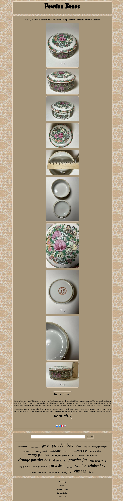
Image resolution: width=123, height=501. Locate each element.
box (47, 455)
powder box (62, 445)
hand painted (41, 451)
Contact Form (62, 489)
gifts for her (42, 472)
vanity (80, 466)
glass (45, 446)
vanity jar (35, 455)
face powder (96, 460)
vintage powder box (34, 459)
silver (78, 446)
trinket (81, 455)
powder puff (28, 451)
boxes (91, 472)
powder (56, 465)
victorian (92, 455)
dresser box (22, 447)
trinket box (96, 466)
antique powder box (64, 455)
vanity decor (54, 472)
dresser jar (59, 460)
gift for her (24, 466)
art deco (95, 450)
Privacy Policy (62, 493)
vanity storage (67, 452)
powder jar (78, 459)
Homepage (62, 482)
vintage (80, 471)
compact (87, 447)
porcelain (70, 467)
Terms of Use (62, 497)
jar (106, 461)
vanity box (66, 472)
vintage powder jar (99, 447)
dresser (33, 472)
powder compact (34, 447)
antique (55, 450)
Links (62, 486)
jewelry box (80, 450)
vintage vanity (39, 466)
